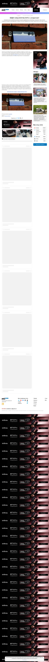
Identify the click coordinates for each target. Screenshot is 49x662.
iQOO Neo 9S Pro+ (15, 54)
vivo (4, 138)
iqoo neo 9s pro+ (12, 138)
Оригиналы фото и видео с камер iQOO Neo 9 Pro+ (17, 91)
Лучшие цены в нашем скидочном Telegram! (24, 13)
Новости (18, 15)
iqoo (7, 138)
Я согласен (25, 659)
